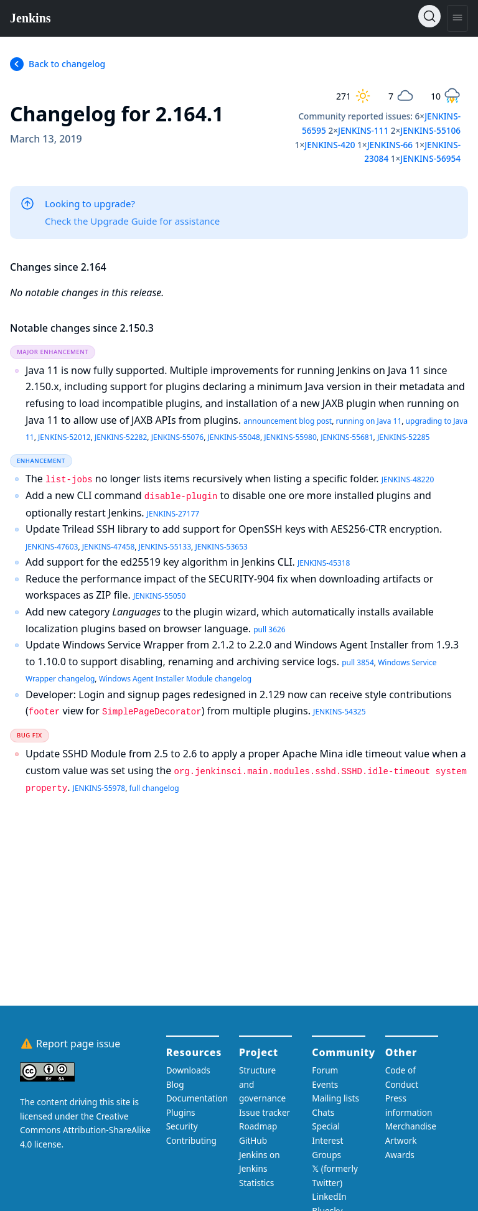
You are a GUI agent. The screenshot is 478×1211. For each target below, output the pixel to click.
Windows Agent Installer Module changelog (175, 678)
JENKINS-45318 (324, 563)
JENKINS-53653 (221, 546)
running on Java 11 (369, 421)
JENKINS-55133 (165, 546)
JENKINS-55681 (347, 437)
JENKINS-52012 (64, 437)
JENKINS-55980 (290, 437)
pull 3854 (358, 662)
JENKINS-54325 (339, 711)
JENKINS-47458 (108, 546)
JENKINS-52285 (403, 437)
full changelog (154, 788)
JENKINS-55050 (159, 596)
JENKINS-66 (390, 145)
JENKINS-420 (329, 145)
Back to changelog (67, 64)
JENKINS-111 (363, 130)
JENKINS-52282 (121, 437)
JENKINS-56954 (430, 158)
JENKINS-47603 (52, 546)
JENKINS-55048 (234, 437)
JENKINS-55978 (99, 788)
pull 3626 (269, 629)
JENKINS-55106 (430, 130)
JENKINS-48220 (408, 479)
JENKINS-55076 (177, 437)
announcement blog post (287, 421)
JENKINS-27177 (173, 513)
